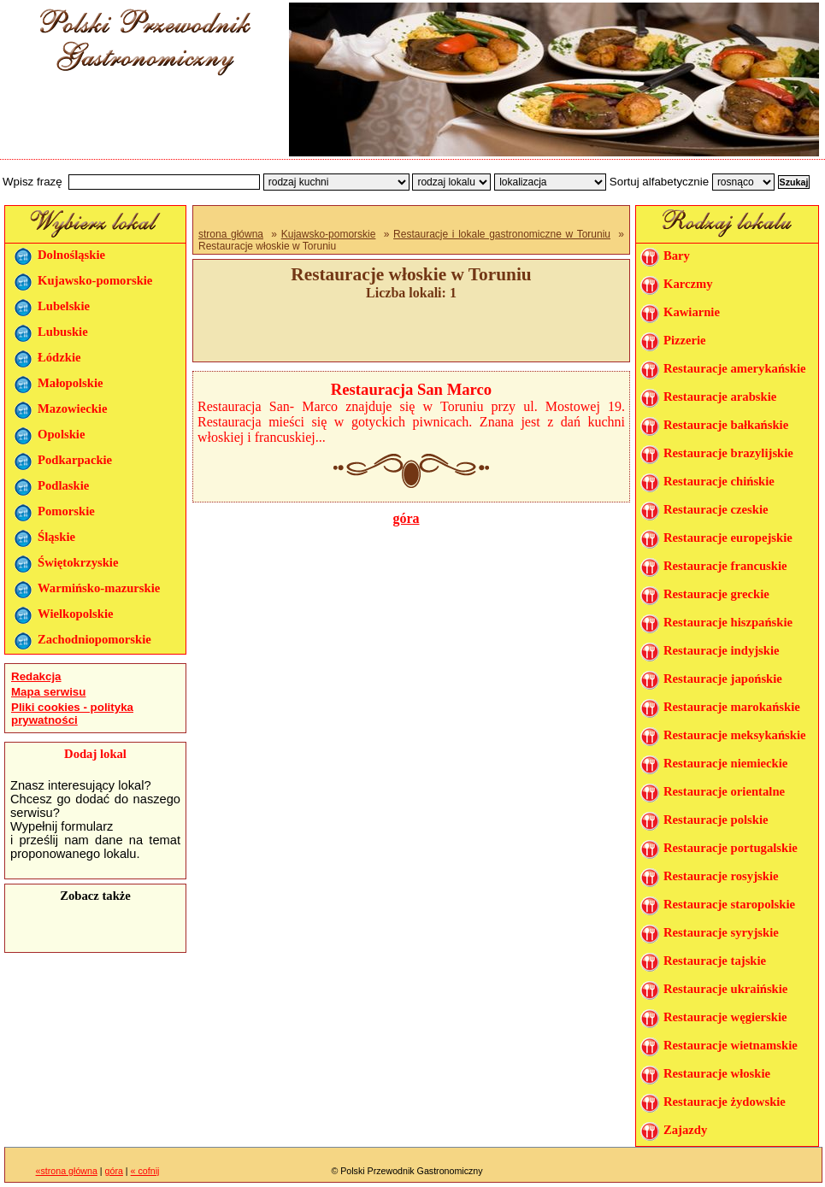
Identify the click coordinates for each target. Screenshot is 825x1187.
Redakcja (36, 676)
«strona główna (66, 1171)
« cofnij (145, 1171)
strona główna (230, 234)
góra (405, 518)
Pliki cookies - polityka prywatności (72, 713)
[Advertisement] (138, 122)
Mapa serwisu (48, 691)
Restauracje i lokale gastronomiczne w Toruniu (501, 234)
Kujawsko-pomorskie (328, 234)
